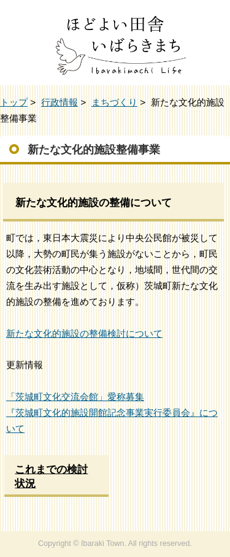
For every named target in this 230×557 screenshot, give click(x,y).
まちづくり (114, 102)
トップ (14, 102)
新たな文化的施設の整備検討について (84, 333)
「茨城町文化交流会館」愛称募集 (75, 396)
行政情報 (59, 102)
